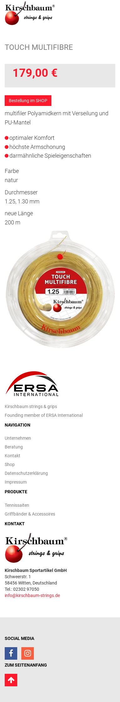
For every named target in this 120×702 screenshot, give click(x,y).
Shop (10, 464)
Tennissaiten (17, 505)
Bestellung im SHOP (28, 100)
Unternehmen (18, 438)
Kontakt (12, 455)
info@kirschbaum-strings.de (32, 595)
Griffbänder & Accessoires (30, 513)
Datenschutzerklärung (26, 473)
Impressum (16, 482)
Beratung (14, 446)
